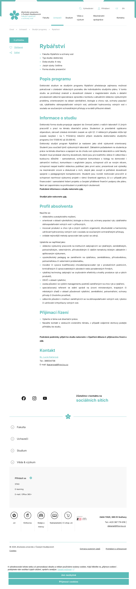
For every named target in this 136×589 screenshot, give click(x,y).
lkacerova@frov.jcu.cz (57, 364)
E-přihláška (19, 40)
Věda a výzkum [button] (80, 18)
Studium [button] (69, 18)
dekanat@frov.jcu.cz (117, 526)
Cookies (12, 551)
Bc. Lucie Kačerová (49, 357)
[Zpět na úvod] (25, 15)
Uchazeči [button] (57, 18)
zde (81, 189)
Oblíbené (18, 47)
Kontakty (121, 18)
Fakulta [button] (46, 18)
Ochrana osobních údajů (90, 549)
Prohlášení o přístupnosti (116, 549)
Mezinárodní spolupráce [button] (98, 18)
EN (123, 8)
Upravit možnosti (66, 570)
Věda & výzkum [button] (26, 462)
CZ (117, 8)
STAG (17, 484)
